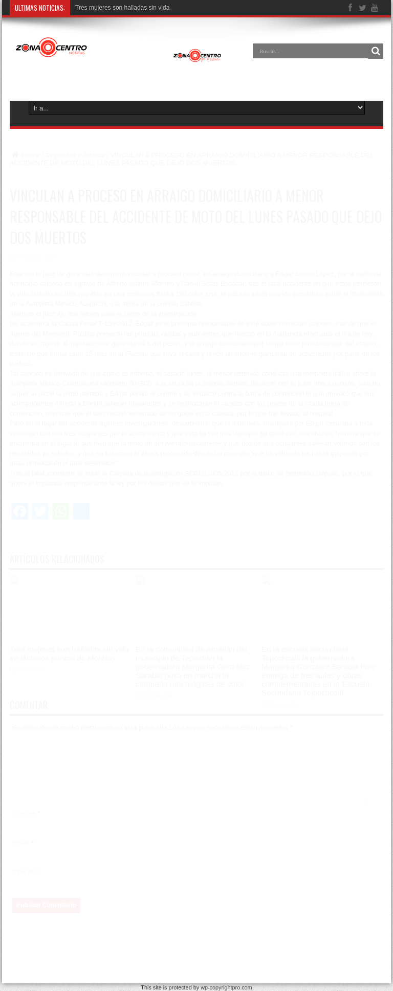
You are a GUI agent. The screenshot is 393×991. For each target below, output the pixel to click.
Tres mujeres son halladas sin (116, 7)
